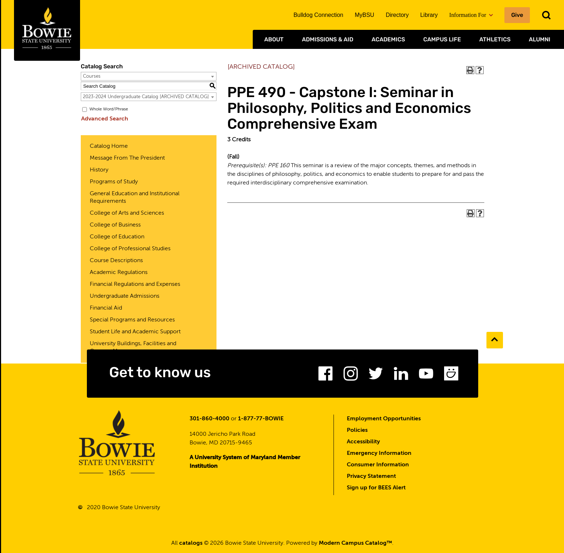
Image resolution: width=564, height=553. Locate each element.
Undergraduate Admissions (124, 296)
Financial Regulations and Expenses (135, 284)
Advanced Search (104, 119)
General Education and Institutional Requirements (135, 197)
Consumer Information (378, 465)
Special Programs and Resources (132, 320)
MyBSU (364, 15)
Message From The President (127, 158)
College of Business (115, 225)
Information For (471, 15)
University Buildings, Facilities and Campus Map (133, 347)
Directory (397, 15)
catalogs (190, 543)
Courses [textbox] (92, 76)
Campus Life (442, 39)
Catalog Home (109, 146)
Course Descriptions (116, 261)
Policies (357, 430)
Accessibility (363, 442)
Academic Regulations (119, 272)
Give (517, 15)
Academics (388, 39)
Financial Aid (106, 308)
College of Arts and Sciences (127, 213)
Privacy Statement (371, 476)
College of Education (117, 237)
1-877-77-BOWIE (261, 419)
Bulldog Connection (318, 15)
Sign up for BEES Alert (376, 488)
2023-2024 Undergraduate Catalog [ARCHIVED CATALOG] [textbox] (146, 97)
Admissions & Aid (327, 39)
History (99, 170)
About (274, 39)
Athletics (495, 39)
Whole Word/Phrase (108, 109)
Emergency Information (379, 453)
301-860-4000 (209, 419)
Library (429, 15)
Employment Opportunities (384, 419)
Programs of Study (114, 182)
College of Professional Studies (130, 249)
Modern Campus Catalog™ (355, 543)
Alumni (539, 39)
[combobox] (148, 76)
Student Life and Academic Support (135, 332)
